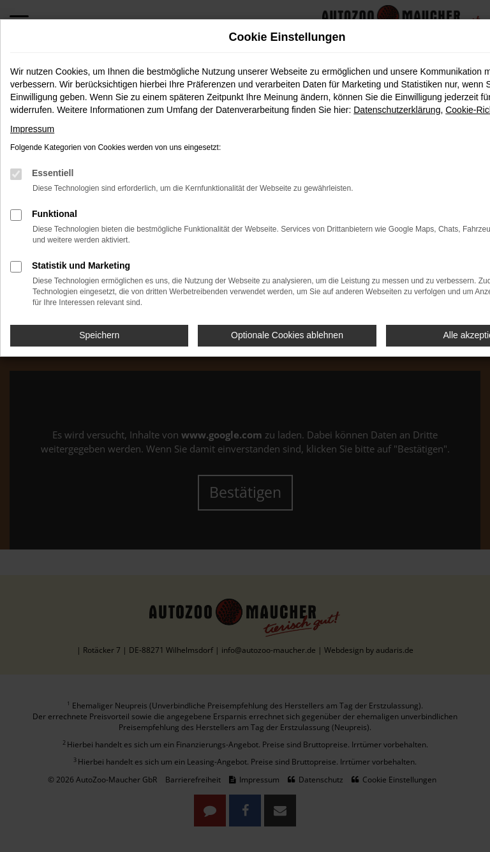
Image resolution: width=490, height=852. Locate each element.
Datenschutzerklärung (396, 110)
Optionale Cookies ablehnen (287, 335)
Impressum (32, 129)
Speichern (99, 335)
